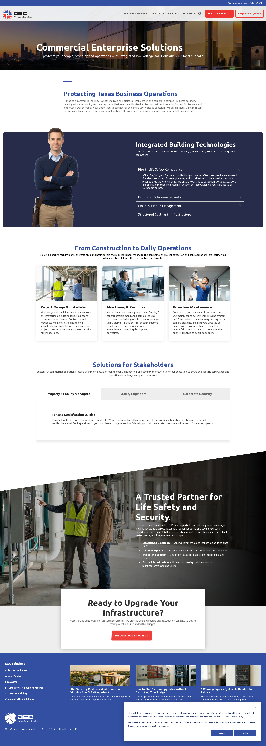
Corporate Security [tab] (197, 394)
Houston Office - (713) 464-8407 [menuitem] (245, 3)
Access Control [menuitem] (13, 676)
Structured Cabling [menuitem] (16, 693)
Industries (157, 13)
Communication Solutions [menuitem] (19, 699)
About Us (173, 13)
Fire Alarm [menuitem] (11, 682)
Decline (245, 733)
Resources (189, 13)
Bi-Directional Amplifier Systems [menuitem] (24, 687)
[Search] (200, 13)
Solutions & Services (136, 13)
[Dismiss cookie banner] (255, 707)
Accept (222, 733)
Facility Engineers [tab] (133, 394)
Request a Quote (249, 13)
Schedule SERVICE (219, 13)
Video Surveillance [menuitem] (16, 670)
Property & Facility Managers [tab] (68, 394)
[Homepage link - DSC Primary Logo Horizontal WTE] (22, 722)
